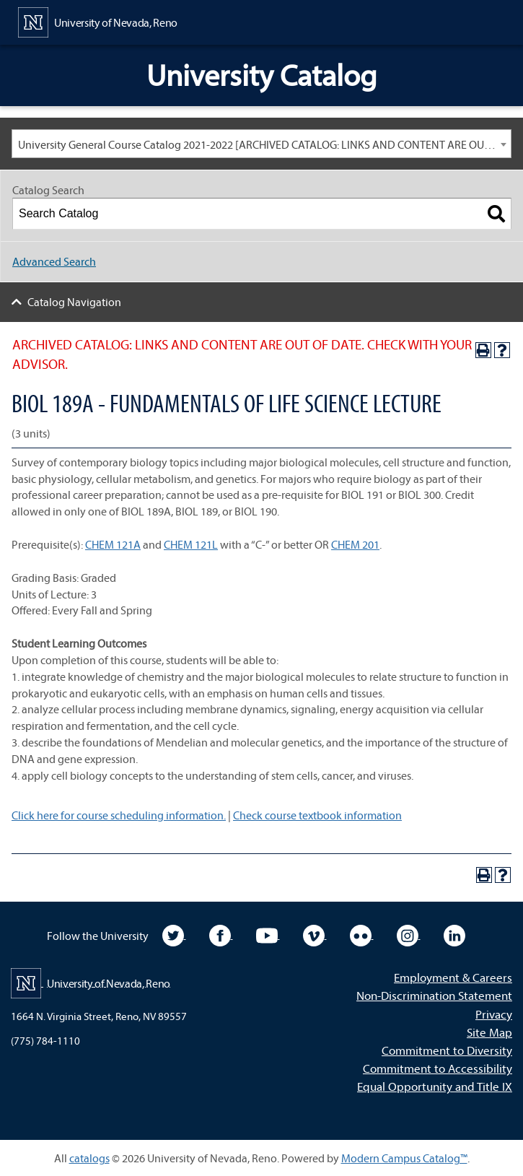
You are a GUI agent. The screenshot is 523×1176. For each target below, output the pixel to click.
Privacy (493, 1014)
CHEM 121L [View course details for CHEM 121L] (191, 544)
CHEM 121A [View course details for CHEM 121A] (113, 544)
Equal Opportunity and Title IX (434, 1086)
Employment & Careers (453, 977)
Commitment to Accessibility (437, 1068)
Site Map (489, 1032)
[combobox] (261, 143)
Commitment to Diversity (447, 1050)
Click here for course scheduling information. (119, 815)
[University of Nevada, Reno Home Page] (97, 21)
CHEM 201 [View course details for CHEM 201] (355, 544)
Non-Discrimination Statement (434, 995)
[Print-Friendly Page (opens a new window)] (483, 350)
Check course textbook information (317, 815)
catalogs (89, 1158)
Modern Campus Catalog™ (404, 1158)
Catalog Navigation (74, 302)
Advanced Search (54, 261)
